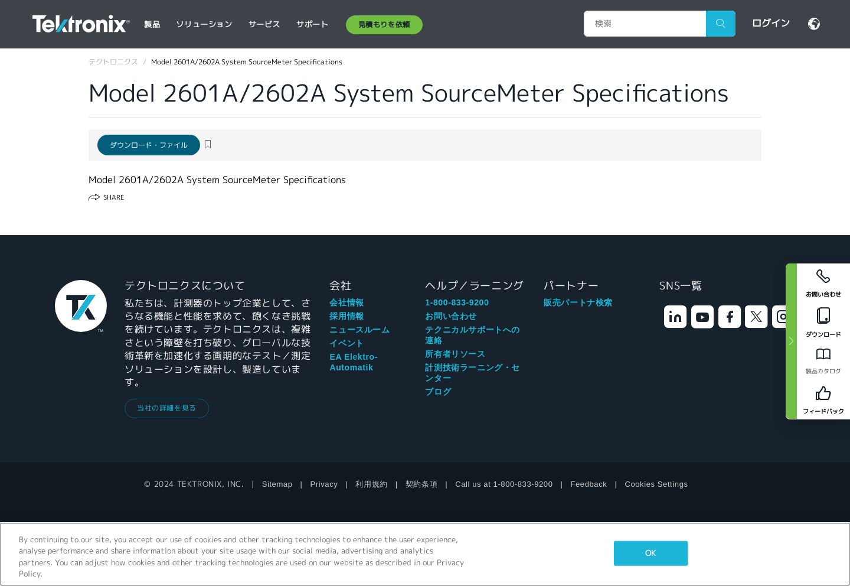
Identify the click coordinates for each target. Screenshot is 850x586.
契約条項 (421, 484)
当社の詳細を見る (167, 408)
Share (113, 197)
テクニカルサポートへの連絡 (472, 335)
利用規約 (371, 484)
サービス (264, 24)
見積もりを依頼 (384, 24)
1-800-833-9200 (457, 302)
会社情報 (346, 302)
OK (650, 553)
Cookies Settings (656, 484)
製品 (152, 24)
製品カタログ (823, 371)
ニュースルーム (359, 329)
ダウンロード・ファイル (149, 145)
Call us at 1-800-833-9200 (503, 484)
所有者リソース (455, 354)
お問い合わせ (451, 316)
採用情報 (346, 316)
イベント (346, 343)
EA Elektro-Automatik (353, 362)
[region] (425, 554)
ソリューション (204, 24)
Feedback (589, 484)
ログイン (771, 23)
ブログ (438, 391)
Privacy (324, 484)
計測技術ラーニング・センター (472, 373)
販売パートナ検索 (578, 302)
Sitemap (277, 484)
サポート (312, 24)
